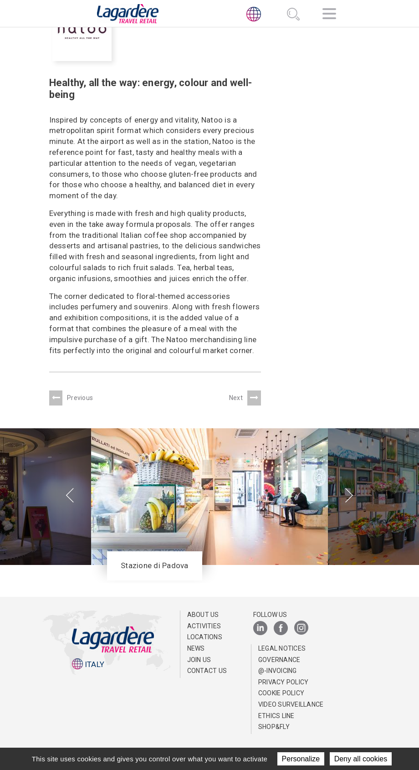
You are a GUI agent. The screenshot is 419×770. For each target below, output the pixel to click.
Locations (204, 637)
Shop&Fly (274, 726)
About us (203, 614)
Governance (279, 659)
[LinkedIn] (260, 628)
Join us (199, 659)
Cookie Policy (281, 693)
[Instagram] (301, 628)
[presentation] (69, 496)
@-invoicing (277, 670)
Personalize (301, 759)
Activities (204, 626)
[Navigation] (329, 15)
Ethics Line (276, 715)
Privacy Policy (283, 682)
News (196, 648)
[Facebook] (281, 628)
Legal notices (282, 648)
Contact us (207, 670)
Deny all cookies (361, 759)
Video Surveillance (291, 704)
